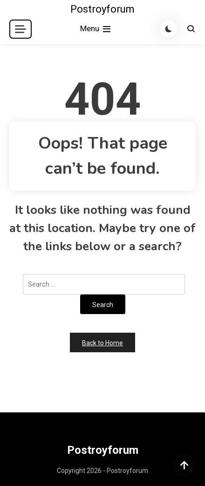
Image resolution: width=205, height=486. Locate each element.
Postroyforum (102, 9)
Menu (96, 29)
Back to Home (102, 343)
